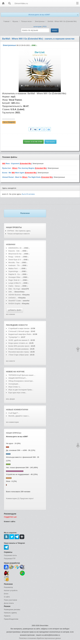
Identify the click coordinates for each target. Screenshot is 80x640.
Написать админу (10, 613)
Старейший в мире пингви (18, 328)
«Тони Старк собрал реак (18, 355)
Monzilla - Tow (13, 262)
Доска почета (9, 603)
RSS (44, 27)
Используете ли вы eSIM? (39, 15)
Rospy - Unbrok (14, 257)
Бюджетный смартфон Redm (19, 334)
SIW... (10, 292)
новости (23, 325)
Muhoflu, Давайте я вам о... (19, 416)
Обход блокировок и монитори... (21, 381)
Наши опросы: (14, 433)
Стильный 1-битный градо (18, 331)
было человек (28, 194)
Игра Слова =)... (14, 387)
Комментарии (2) (12, 498)
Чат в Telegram (9, 122)
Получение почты (10, 555)
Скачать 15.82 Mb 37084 (33, 142)
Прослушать (50, 142)
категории (37, 27)
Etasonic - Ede (14, 251)
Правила (7, 616)
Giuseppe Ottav (14, 277)
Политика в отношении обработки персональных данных (40, 638)
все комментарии (12, 422)
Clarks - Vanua (14, 286)
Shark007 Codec (14, 301)
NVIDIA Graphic (14, 304)
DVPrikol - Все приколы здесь (19, 231)
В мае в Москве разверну (18, 349)
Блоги (6, 594)
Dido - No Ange (14, 289)
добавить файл (14, 310)
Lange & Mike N (14, 283)
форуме (20, 372)
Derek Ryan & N (14, 260)
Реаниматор (8, 587)
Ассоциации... (13, 384)
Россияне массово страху (18, 352)
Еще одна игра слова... (17, 393)
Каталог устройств (10, 590)
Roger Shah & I (14, 280)
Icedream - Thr (14, 265)
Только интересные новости (18, 234)
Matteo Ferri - (13, 268)
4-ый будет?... (13, 413)
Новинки (10, 244)
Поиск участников (10, 600)
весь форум (10, 399)
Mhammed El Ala (14, 254)
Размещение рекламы (12, 609)
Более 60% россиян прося (18, 346)
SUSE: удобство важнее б (18, 340)
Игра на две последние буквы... (20, 390)
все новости (10, 361)
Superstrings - (13, 271)
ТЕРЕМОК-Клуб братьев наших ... (21, 375)
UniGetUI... (12, 298)
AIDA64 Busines (14, 295)
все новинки (10, 314)
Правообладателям (11, 619)
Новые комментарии (17, 410)
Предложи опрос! (27, 498)
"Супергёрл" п (13, 337)
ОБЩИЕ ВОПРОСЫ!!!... (17, 378)
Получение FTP (9, 559)
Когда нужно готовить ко (18, 343)
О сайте (7, 597)
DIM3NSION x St (14, 248)
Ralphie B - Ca (14, 274)
